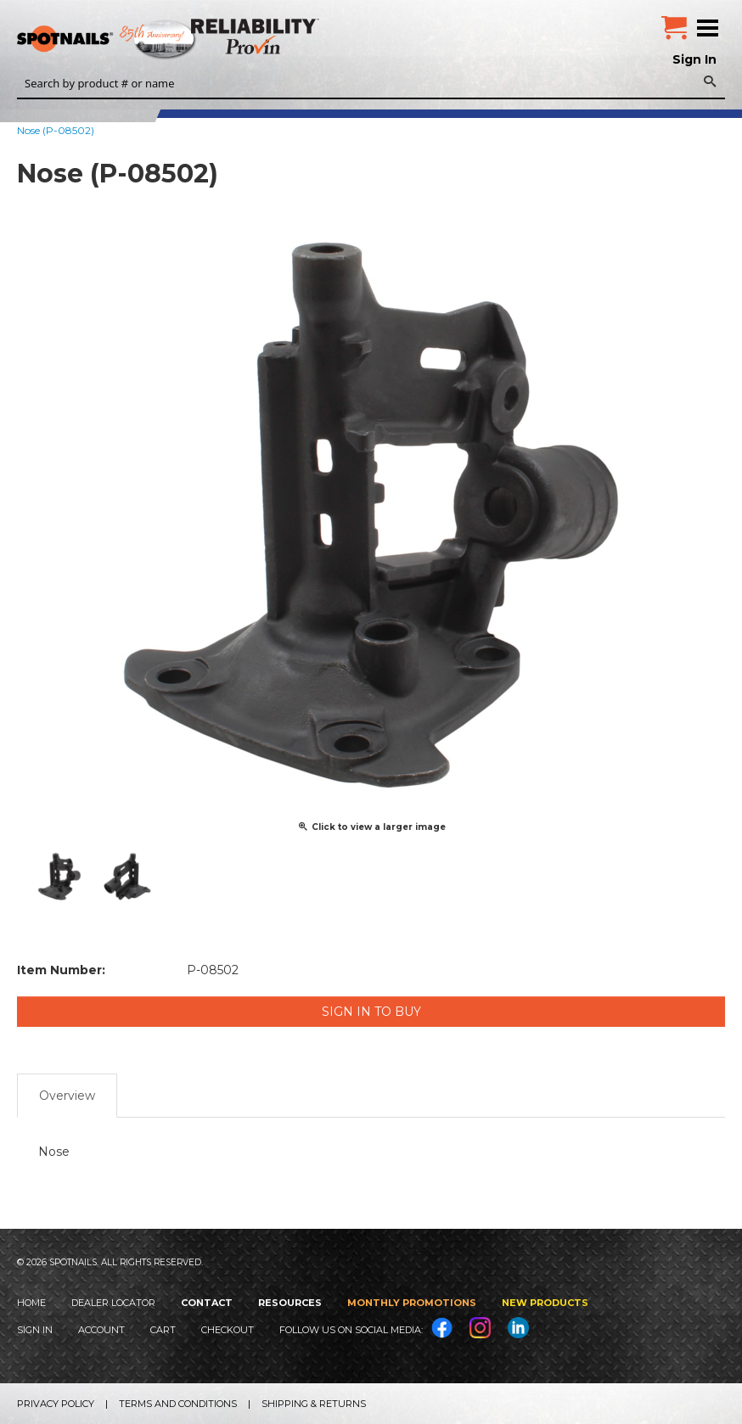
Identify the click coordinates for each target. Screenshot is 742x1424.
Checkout (227, 1330)
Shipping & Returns (313, 1404)
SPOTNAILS (127, 40)
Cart (163, 1330)
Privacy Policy (55, 1404)
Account (101, 1330)
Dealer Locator (113, 1303)
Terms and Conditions (178, 1404)
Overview (67, 1095)
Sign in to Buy (371, 1011)
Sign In (694, 59)
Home (31, 1303)
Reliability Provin (257, 36)
